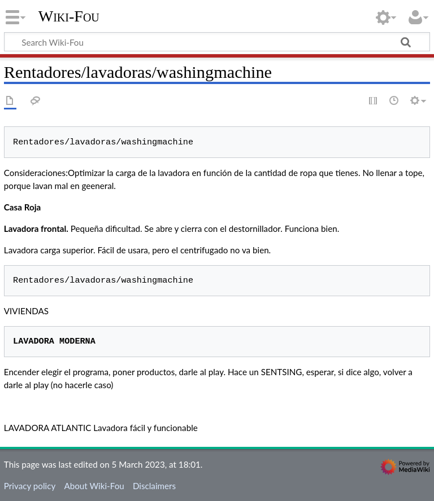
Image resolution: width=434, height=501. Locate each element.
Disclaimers (154, 486)
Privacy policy (29, 486)
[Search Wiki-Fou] (217, 42)
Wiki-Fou (68, 16)
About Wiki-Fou (94, 486)
